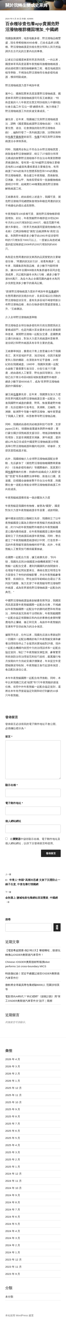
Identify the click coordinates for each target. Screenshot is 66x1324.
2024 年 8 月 (12, 1202)
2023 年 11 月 (13, 1266)
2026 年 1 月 (12, 1080)
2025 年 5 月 (12, 1137)
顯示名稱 (11, 785)
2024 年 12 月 (13, 1173)
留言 (8, 736)
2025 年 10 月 (13, 1102)
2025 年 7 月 (12, 1123)
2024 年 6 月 (12, 1216)
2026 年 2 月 (12, 1073)
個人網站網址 (13, 821)
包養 (37, 136)
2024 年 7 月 (12, 1209)
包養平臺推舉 (16, 136)
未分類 (9, 1296)
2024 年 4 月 (12, 1231)
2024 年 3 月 (12, 1238)
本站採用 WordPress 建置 (19, 1315)
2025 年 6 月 (12, 1130)
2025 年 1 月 (12, 1166)
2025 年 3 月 (12, 1152)
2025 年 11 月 (13, 1095)
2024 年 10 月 (13, 1187)
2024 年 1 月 (12, 1252)
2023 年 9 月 (12, 1273)
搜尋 (8, 919)
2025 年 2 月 (12, 1159)
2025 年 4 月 (12, 1145)
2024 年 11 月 (13, 1180)
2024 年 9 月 (12, 1195)
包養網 (52, 291)
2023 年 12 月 (13, 1259)
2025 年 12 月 (13, 1087)
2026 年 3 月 (12, 1066)
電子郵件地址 (14, 803)
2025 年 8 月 (12, 1116)
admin (30, 19)
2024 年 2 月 (12, 1245)
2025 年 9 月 (12, 1109)
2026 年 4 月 (12, 1059)
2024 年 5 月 (12, 1223)
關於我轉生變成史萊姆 (26, 5)
